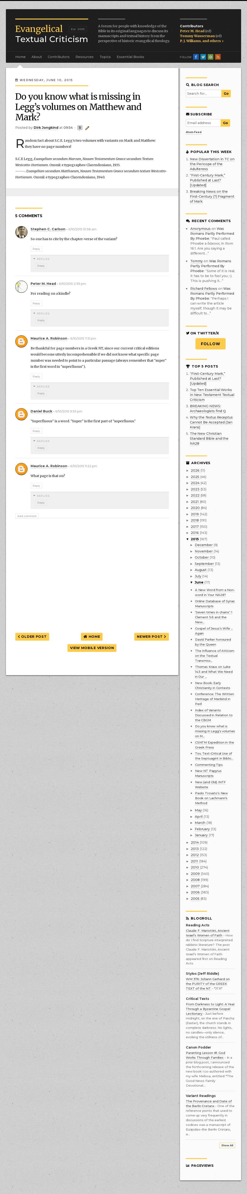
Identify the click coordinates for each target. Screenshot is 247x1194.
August (201, 570)
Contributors (59, 57)
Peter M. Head (192, 31)
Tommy (196, 261)
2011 (195, 861)
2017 (195, 527)
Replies (43, 259)
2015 (195, 539)
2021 (195, 502)
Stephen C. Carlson (48, 229)
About (37, 57)
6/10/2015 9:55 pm (68, 411)
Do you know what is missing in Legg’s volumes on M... (215, 731)
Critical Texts (197, 999)
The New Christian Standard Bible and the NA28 (209, 438)
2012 (195, 855)
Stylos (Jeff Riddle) (202, 974)
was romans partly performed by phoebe (212, 234)
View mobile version (92, 648)
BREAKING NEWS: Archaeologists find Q (208, 408)
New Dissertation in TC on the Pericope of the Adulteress (212, 164)
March (200, 823)
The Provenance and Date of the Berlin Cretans (208, 1103)
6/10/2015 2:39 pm (72, 284)
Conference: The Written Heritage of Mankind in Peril (214, 699)
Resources (85, 57)
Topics (105, 57)
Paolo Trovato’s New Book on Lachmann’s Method (211, 798)
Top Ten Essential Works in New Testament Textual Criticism (212, 395)
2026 (195, 470)
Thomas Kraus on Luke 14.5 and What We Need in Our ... (214, 671)
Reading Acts (197, 925)
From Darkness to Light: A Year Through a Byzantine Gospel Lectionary (210, 1008)
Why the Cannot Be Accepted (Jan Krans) (211, 422)
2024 (195, 483)
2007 (195, 886)
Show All (227, 1145)
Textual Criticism (51, 34)
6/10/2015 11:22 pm (83, 466)
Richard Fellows (203, 288)
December (204, 545)
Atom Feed (194, 132)
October (202, 557)
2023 (195, 489)
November (204, 551)
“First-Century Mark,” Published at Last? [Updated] (207, 180)
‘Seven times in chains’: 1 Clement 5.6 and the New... (213, 617)
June (199, 582)
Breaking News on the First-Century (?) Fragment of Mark (212, 196)
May (199, 810)
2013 (195, 849)
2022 (195, 495)
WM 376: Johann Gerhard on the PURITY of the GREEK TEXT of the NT (208, 983)
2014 (195, 842)
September (205, 564)
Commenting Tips (209, 765)
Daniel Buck (41, 411)
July (198, 576)
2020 (195, 508)
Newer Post (151, 636)
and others (212, 41)
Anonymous (200, 229)
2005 (195, 898)
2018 (195, 520)
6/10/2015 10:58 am (82, 229)
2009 (195, 874)
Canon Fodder (198, 1047)
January (202, 835)
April (199, 816)
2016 (195, 533)
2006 (195, 892)
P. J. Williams (190, 41)
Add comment (26, 516)
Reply (36, 249)
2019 (195, 514)
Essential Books (130, 57)
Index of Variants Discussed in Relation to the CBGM (214, 715)
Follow (210, 344)
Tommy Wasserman (197, 36)
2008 (195, 880)
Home (20, 57)
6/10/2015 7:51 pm (83, 338)
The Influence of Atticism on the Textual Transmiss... (215, 655)
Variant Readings (201, 1096)
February (203, 829)
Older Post (32, 636)
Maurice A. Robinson (49, 338)
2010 (195, 867)
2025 (195, 477)
